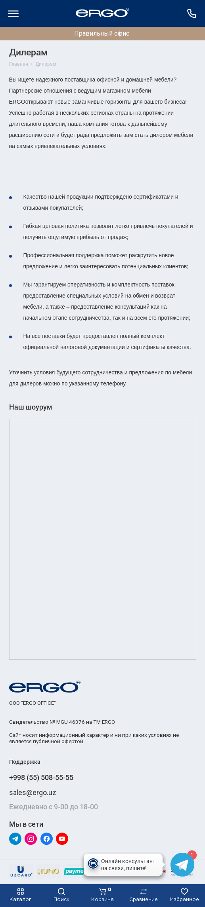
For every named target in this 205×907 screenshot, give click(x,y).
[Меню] (13, 13)
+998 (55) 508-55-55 (41, 777)
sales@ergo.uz (32, 792)
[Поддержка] (191, 13)
